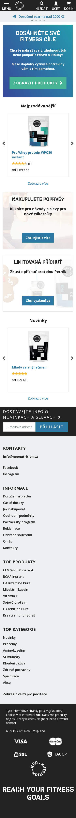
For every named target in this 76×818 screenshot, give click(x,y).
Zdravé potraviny (16, 669)
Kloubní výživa (14, 663)
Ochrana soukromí (17, 535)
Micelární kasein (15, 589)
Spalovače (11, 676)
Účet (56, 6)
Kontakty (10, 548)
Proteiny (10, 644)
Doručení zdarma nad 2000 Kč (38, 16)
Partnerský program (19, 522)
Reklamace (11, 528)
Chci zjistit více (38, 238)
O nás (7, 541)
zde (38, 715)
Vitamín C (10, 596)
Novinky (9, 637)
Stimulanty (11, 657)
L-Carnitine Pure (16, 609)
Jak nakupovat (14, 509)
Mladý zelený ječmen (29, 367)
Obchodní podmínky (18, 515)
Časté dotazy (13, 502)
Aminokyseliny (14, 650)
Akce (7, 682)
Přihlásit (52, 427)
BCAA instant (13, 576)
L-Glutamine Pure (17, 583)
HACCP (57, 753)
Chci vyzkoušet (38, 300)
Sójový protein (14, 602)
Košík (68, 6)
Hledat (41, 6)
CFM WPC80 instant (18, 570)
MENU (6, 5)
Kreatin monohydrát (19, 615)
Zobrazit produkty (38, 83)
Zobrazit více (38, 183)
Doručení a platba (17, 496)
